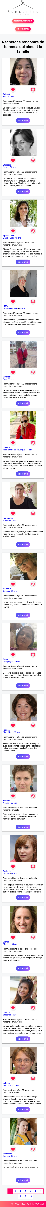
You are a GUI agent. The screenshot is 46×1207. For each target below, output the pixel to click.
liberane (6, 447)
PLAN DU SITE (27, 1204)
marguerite (8, 518)
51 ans (29, 450)
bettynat (6, 1083)
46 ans (14, 873)
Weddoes (7, 165)
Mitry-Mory (8, 732)
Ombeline (7, 377)
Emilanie (7, 871)
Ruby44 (6, 94)
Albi (4, 96)
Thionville (7, 1085)
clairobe (6, 1012)
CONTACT (39, 1204)
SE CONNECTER (23, 29)
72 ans (11, 379)
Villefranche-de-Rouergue (14, 450)
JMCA (5, 306)
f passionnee (8, 235)
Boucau (6, 1156)
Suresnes (7, 1015)
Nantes (6, 803)
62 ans (14, 591)
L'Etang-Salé (8, 238)
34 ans (14, 944)
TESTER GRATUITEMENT (23, 21)
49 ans (17, 661)
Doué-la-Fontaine (10, 308)
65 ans (16, 1085)
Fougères (7, 520)
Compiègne (8, 661)
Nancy (6, 167)
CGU (17, 1204)
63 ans (16, 520)
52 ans (18, 238)
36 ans (14, 1156)
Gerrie (5, 659)
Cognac (6, 591)
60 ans (17, 732)
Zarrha (6, 942)
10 (30, 1196)
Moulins (6, 944)
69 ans (22, 308)
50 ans (11, 96)
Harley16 (7, 589)
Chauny (6, 873)
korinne (6, 730)
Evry (5, 379)
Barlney (6, 800)
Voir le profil (23, 121)
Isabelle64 (7, 1154)
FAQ (11, 1204)
